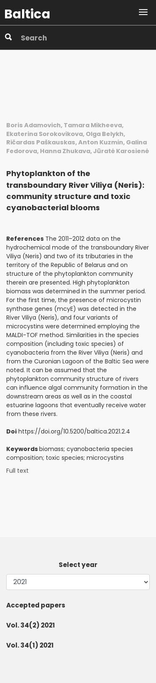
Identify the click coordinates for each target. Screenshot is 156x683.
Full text (17, 471)
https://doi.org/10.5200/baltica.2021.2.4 (74, 431)
